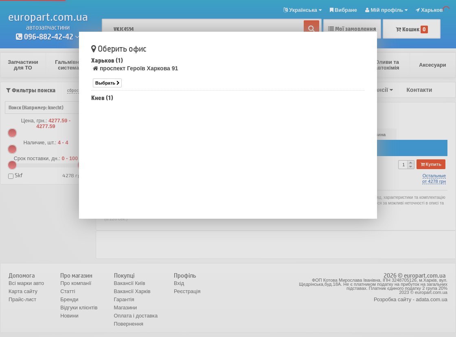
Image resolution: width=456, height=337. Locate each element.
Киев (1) (102, 97)
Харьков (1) (107, 60)
